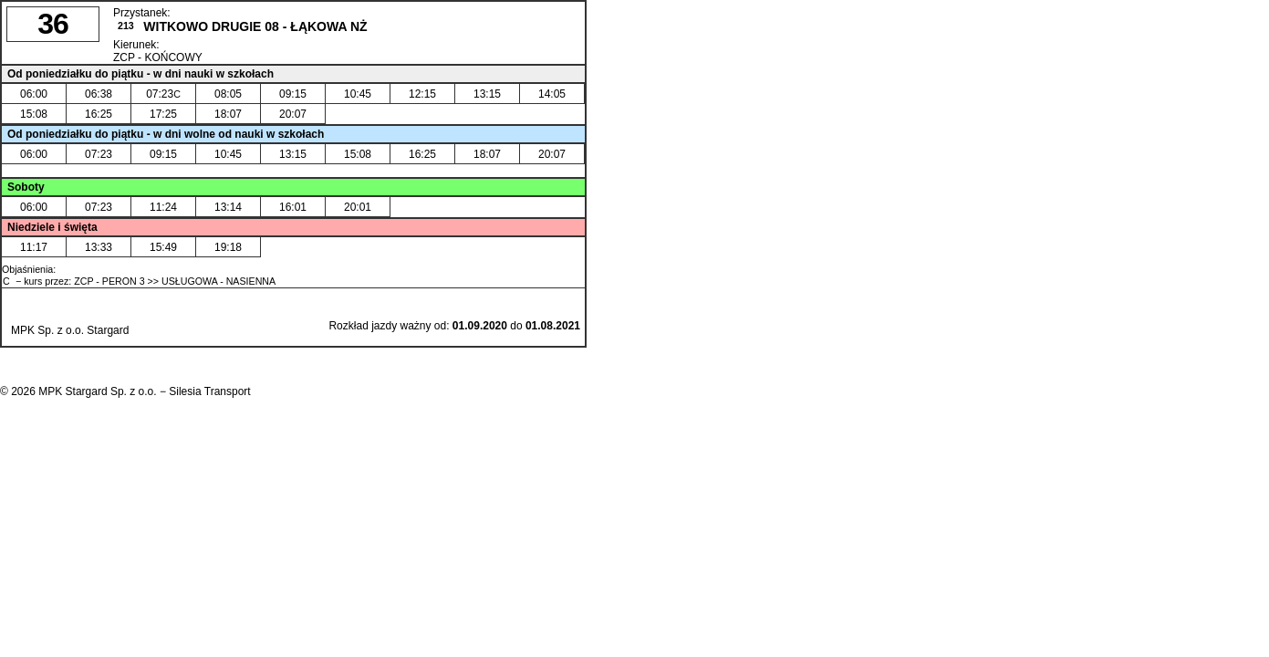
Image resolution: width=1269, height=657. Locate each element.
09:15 (293, 94)
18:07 (228, 114)
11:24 (163, 207)
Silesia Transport (209, 391)
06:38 (98, 94)
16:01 (293, 207)
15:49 (163, 247)
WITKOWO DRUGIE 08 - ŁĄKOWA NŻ (255, 26)
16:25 (98, 114)
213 (126, 25)
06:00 (33, 94)
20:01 (357, 207)
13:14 (228, 207)
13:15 (487, 94)
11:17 (33, 247)
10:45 (357, 94)
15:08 (33, 114)
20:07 (293, 114)
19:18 (228, 247)
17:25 (163, 114)
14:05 (552, 94)
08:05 (228, 94)
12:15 (422, 94)
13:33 (98, 247)
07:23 (163, 94)
